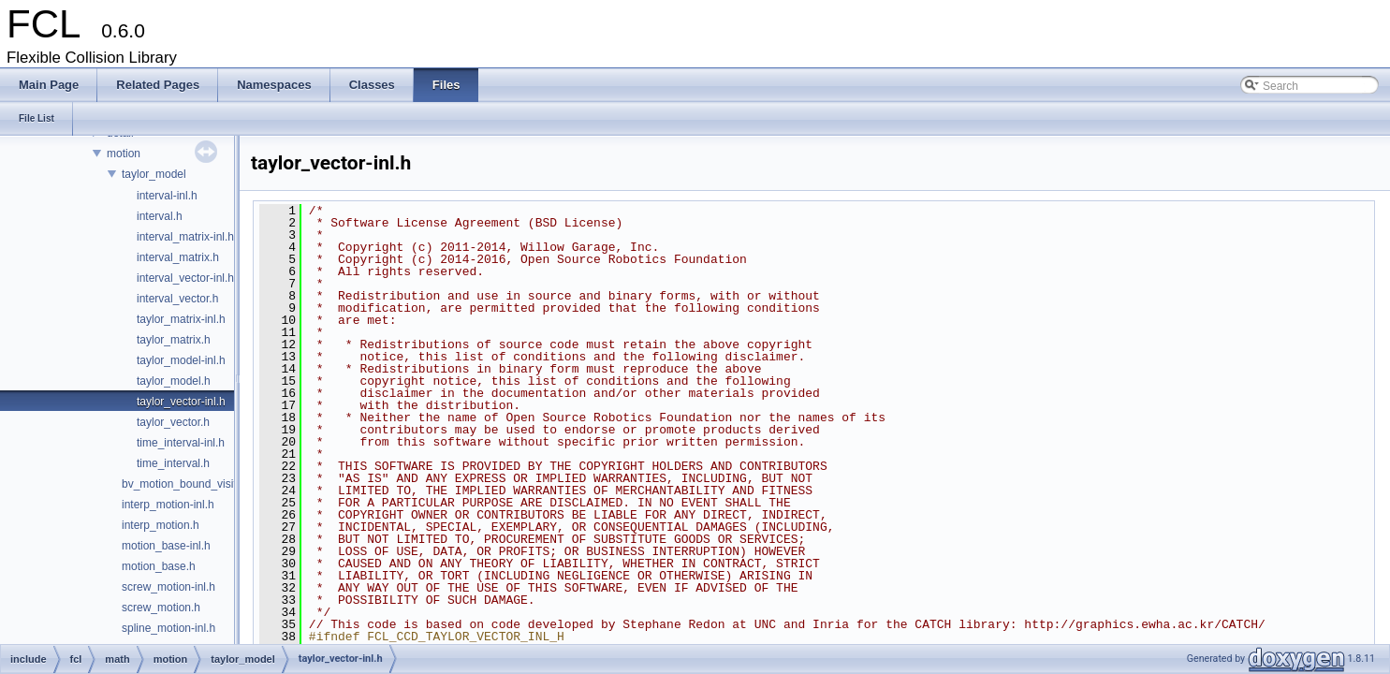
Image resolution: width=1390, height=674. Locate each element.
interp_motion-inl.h (168, 504)
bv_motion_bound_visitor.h (189, 484)
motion (123, 153)
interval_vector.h (177, 298)
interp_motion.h (160, 525)
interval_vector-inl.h (185, 278)
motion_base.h (159, 566)
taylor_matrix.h (174, 339)
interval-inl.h (167, 195)
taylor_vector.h (173, 422)
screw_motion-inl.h (168, 586)
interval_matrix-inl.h (185, 236)
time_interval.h (173, 463)
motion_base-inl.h (166, 545)
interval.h (160, 216)
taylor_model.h (174, 381)
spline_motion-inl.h (168, 628)
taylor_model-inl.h (181, 360)
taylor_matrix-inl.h (181, 319)
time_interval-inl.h (181, 442)
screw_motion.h (161, 607)
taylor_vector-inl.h (181, 401)
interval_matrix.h (178, 257)
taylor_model (154, 174)
